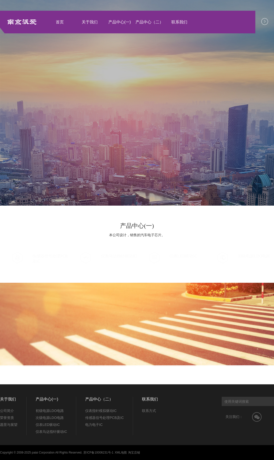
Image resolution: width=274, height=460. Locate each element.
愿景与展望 (8, 425)
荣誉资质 (7, 418)
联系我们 (179, 22)
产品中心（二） (149, 22)
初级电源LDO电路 (50, 411)
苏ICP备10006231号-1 (98, 452)
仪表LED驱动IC (48, 425)
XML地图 (121, 452)
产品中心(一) (119, 22)
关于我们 (90, 22)
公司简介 (7, 411)
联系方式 (149, 411)
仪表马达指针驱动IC (51, 432)
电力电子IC (94, 425)
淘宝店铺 (134, 452)
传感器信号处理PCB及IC (104, 418)
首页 (60, 22)
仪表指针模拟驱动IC (101, 411)
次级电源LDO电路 (50, 418)
